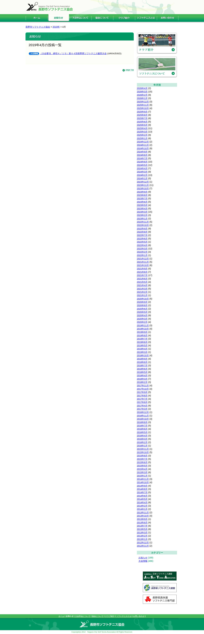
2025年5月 (142, 125)
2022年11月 (143, 222)
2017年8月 (142, 395)
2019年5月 (142, 345)
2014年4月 (142, 502)
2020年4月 (142, 315)
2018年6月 (142, 369)
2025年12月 (143, 101)
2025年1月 (142, 138)
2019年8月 (142, 335)
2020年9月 (142, 302)
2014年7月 (142, 492)
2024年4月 (142, 168)
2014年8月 (142, 489)
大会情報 (142, 561)
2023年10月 (143, 188)
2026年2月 (142, 95)
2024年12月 (143, 141)
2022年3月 (142, 248)
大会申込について (82, 616)
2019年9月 (142, 332)
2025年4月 (142, 128)
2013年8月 (142, 522)
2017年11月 (143, 385)
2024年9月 (142, 151)
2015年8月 (142, 455)
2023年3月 (142, 212)
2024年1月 (142, 178)
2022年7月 (142, 235)
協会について (97, 616)
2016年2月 (142, 442)
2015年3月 (142, 472)
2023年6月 (142, 202)
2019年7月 (142, 339)
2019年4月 (142, 349)
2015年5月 (142, 465)
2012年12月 (143, 542)
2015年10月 (143, 452)
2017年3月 (142, 409)
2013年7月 (142, 526)
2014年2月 (142, 506)
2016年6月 (142, 429)
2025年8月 (142, 115)
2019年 (56, 27)
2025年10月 (143, 108)
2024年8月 (142, 155)
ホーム (61, 616)
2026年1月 (142, 98)
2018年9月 (142, 359)
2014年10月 (143, 482)
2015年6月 (142, 462)
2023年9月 (142, 192)
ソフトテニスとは (123, 616)
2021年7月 (142, 275)
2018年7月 (142, 365)
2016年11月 (143, 415)
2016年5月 (142, 432)
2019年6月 (142, 342)
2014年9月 (142, 485)
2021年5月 (142, 282)
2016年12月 (143, 412)
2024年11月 (143, 145)
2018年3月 (142, 379)
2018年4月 (142, 375)
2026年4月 (142, 88)
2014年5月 (142, 499)
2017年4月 (142, 405)
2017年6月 (142, 402)
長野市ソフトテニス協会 (38, 27)
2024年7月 (142, 158)
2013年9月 (142, 519)
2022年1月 (142, 255)
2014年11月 (143, 479)
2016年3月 (142, 439)
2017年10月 (143, 389)
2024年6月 (142, 161)
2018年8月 (142, 362)
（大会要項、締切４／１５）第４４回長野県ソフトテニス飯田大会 (73, 53)
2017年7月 (142, 399)
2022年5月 (142, 242)
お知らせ (142, 557)
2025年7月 (142, 118)
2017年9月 (142, 392)
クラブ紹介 (110, 616)
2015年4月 (142, 469)
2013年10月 (143, 516)
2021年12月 (143, 258)
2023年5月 (142, 205)
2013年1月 (142, 539)
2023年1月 (142, 218)
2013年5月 (142, 529)
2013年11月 (143, 512)
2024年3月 (142, 172)
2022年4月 (142, 245)
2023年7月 (142, 198)
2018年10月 (143, 355)
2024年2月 (142, 175)
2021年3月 (142, 288)
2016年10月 (143, 419)
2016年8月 (142, 422)
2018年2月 (142, 382)
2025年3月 (142, 131)
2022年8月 (142, 232)
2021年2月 (142, 292)
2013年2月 (142, 536)
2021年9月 (142, 268)
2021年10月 (143, 265)
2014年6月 (142, 496)
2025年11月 (143, 105)
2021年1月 (142, 295)
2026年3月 (142, 91)
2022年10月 (143, 225)
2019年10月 (143, 328)
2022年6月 (142, 238)
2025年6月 (142, 121)
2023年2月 (142, 215)
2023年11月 (143, 185)
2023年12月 (143, 182)
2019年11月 (143, 325)
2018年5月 (142, 372)
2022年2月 (142, 252)
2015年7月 (142, 459)
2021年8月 (142, 272)
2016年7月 (142, 425)
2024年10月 (143, 148)
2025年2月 (142, 135)
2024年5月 (142, 165)
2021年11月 (143, 262)
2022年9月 (142, 228)
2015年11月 (143, 449)
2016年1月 (142, 445)
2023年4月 (142, 208)
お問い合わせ (139, 616)
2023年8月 (142, 195)
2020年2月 (142, 322)
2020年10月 (143, 298)
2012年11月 (143, 546)
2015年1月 (142, 475)
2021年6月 (142, 278)
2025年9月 (142, 111)
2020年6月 (142, 308)
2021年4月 (142, 285)
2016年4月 (142, 435)
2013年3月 (142, 532)
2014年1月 (142, 509)
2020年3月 (142, 318)
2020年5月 (142, 312)
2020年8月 (142, 305)
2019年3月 (142, 352)
